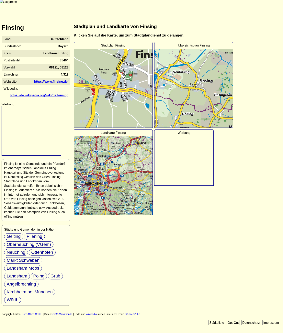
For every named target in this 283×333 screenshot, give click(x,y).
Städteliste (216, 322)
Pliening (34, 236)
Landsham (17, 276)
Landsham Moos (23, 268)
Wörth (12, 299)
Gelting (14, 236)
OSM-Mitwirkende (62, 314)
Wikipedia (91, 314)
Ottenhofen (42, 252)
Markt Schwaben (23, 260)
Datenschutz (251, 322)
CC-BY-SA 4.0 (132, 314)
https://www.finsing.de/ (51, 81)
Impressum (271, 322)
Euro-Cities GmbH (32, 314)
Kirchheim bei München (30, 291)
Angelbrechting (21, 284)
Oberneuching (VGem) (29, 244)
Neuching (16, 252)
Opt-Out (233, 322)
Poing (38, 276)
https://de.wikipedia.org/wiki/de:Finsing (39, 95)
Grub (55, 276)
